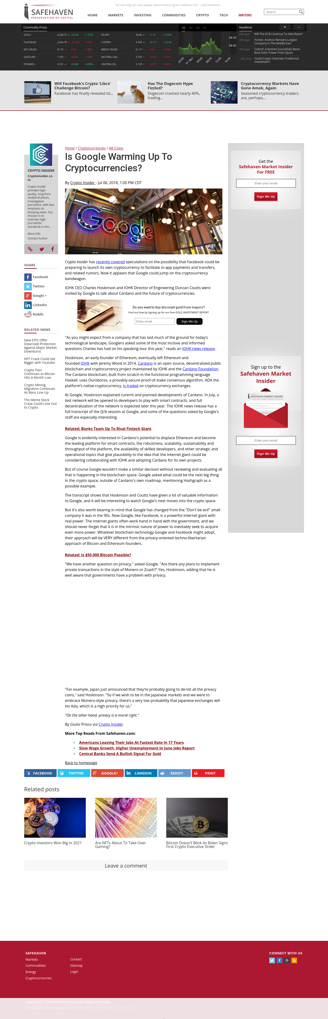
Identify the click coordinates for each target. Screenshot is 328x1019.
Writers (245, 15)
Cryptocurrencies (39, 978)
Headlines (245, 27)
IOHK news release (198, 348)
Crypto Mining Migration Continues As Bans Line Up (39, 389)
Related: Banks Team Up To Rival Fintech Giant (108, 428)
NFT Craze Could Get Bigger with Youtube (39, 361)
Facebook (36, 277)
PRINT (205, 773)
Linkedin (35, 305)
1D (183, 27)
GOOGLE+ (105, 773)
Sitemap (76, 965)
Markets (115, 15)
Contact (76, 959)
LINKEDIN (139, 773)
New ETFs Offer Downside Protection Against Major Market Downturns (40, 346)
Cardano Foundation (200, 368)
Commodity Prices (35, 27)
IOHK (85, 363)
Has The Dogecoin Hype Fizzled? (170, 86)
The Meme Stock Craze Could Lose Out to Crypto (40, 404)
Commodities (174, 15)
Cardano (145, 363)
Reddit (34, 314)
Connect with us (285, 953)
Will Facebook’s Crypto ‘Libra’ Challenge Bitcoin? (83, 86)
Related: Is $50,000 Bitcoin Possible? (98, 554)
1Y (204, 27)
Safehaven (36, 953)
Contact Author (38, 238)
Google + (35, 295)
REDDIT (171, 773)
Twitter (34, 286)
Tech (224, 15)
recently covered (110, 261)
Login (74, 971)
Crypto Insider (83, 182)
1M (190, 27)
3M (198, 27)
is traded (130, 385)
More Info (34, 234)
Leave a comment (126, 865)
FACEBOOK (39, 773)
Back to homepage (81, 762)
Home (93, 15)
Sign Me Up (266, 196)
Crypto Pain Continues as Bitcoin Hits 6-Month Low (39, 374)
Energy (31, 972)
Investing (143, 15)
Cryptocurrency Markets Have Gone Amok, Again (270, 86)
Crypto (202, 15)
